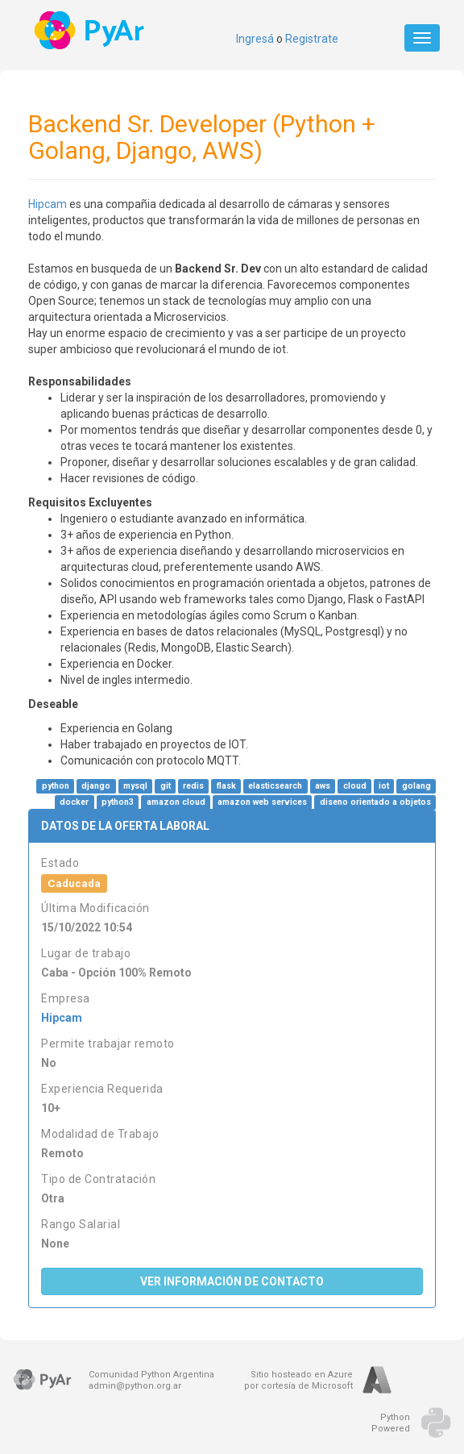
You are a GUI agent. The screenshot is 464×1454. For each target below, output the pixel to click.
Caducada (74, 883)
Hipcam (47, 204)
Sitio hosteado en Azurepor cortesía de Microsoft (298, 1380)
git (165, 786)
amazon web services (262, 802)
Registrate (311, 38)
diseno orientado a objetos (375, 802)
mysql (135, 786)
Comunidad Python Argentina (151, 1374)
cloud (355, 786)
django (95, 786)
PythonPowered (390, 1423)
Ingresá (255, 38)
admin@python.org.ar (135, 1386)
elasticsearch (275, 786)
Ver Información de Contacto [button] (232, 1281)
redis (193, 786)
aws (322, 786)
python (55, 786)
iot (384, 786)
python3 (118, 802)
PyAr (90, 30)
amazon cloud (176, 802)
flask (226, 786)
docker (74, 802)
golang (416, 786)
